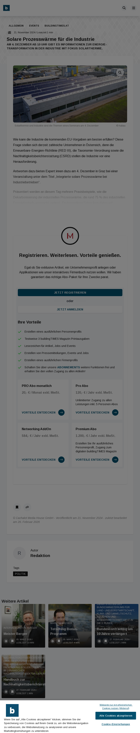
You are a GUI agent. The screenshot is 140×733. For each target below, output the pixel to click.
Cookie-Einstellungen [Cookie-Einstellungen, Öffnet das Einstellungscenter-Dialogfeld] (116, 724)
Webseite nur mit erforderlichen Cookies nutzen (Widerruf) (116, 706)
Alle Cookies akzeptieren (115, 715)
